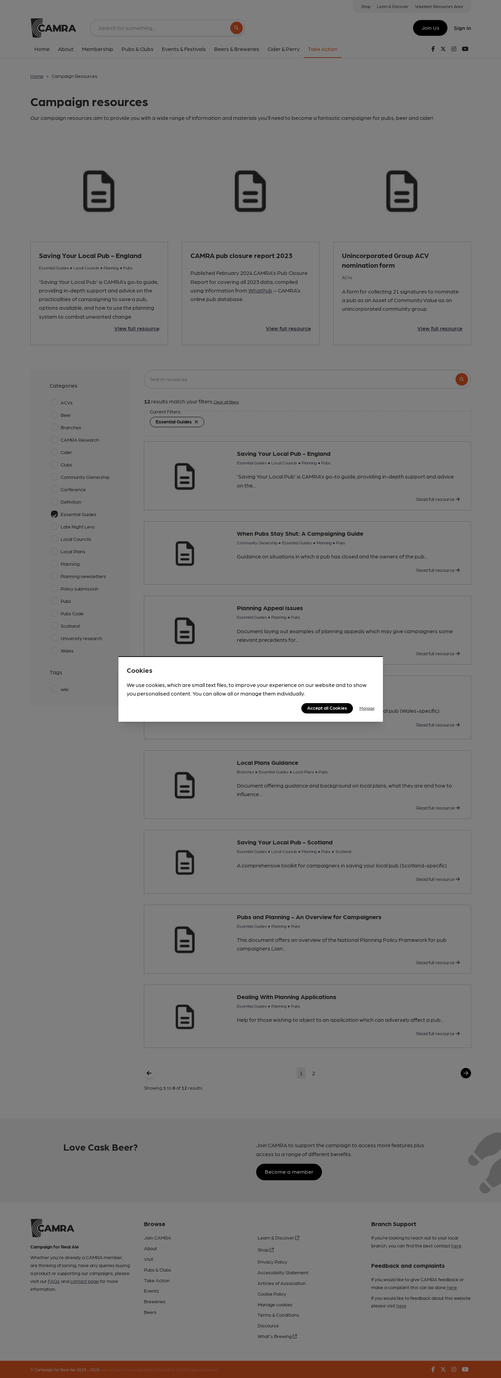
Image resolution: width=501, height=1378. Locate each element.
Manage (367, 708)
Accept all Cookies (327, 707)
